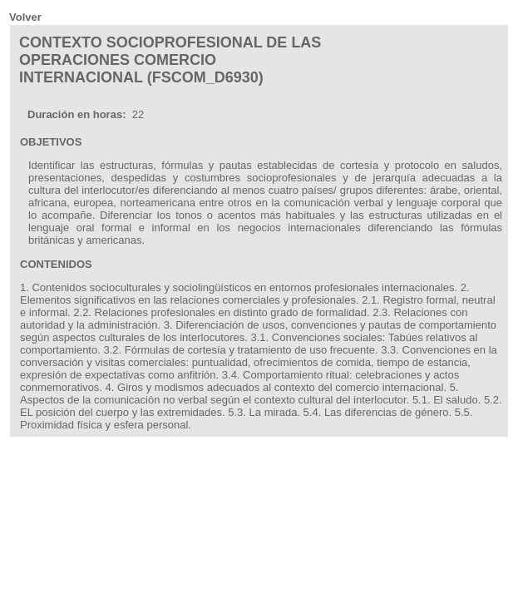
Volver (25, 17)
